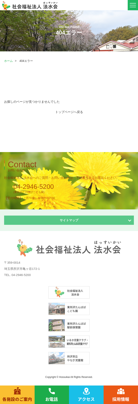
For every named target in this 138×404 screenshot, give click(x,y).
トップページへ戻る (69, 112)
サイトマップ (69, 220)
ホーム (8, 60)
